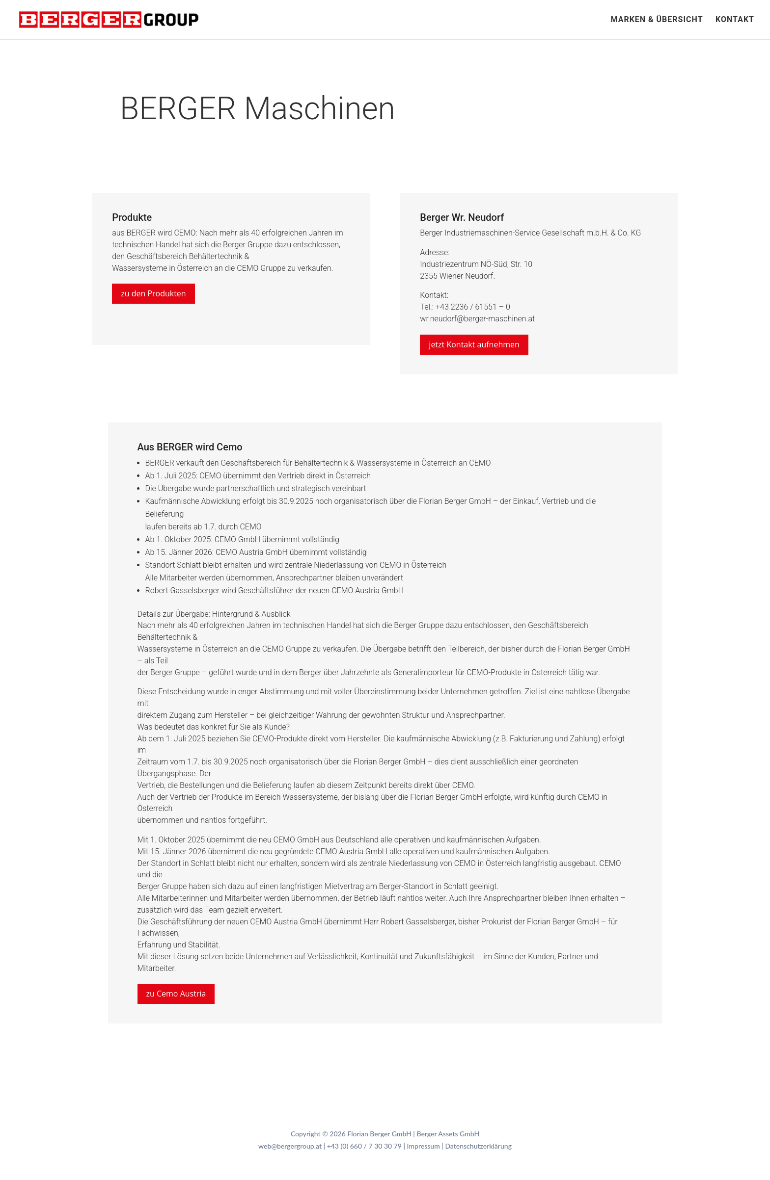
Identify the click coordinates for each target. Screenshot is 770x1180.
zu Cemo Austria (176, 993)
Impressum (423, 1146)
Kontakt (734, 20)
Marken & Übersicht (656, 20)
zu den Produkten (153, 293)
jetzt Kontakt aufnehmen (474, 344)
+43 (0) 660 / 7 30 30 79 (364, 1146)
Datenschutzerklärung (478, 1146)
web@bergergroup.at (290, 1146)
